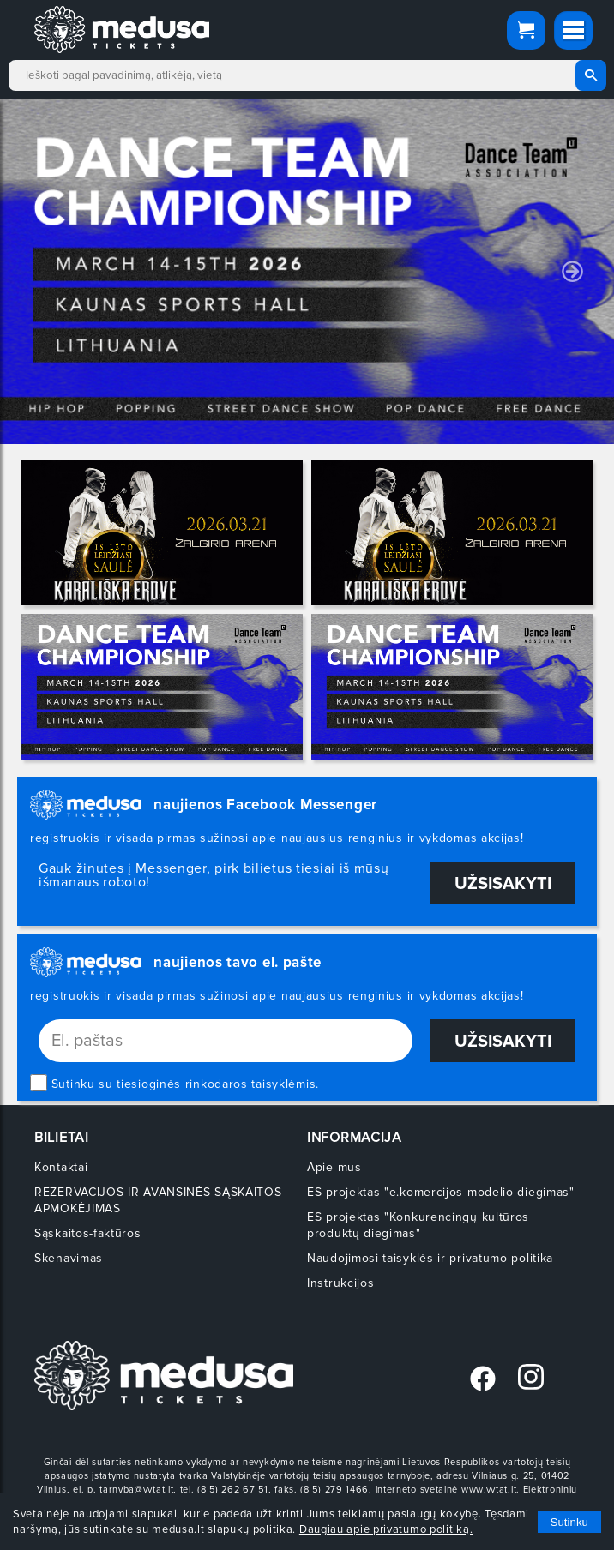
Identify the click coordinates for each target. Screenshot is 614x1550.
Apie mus (334, 1167)
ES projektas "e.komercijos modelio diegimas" (441, 1192)
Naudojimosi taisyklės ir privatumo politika (430, 1258)
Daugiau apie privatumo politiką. (386, 1529)
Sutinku (569, 1522)
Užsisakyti (502, 884)
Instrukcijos (340, 1283)
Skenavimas (68, 1258)
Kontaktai (60, 1167)
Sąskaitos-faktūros (87, 1233)
